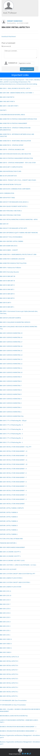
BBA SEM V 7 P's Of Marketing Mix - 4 (11, 429)
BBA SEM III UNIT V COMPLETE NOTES (11, 167)
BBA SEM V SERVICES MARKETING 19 (11, 333)
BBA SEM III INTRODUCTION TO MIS (10, 171)
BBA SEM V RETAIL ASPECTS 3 (9, 687)
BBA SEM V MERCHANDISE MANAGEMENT (12, 547)
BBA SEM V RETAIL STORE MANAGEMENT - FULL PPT (15, 447)
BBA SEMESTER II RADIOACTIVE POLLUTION (13, 263)
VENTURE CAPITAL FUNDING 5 (9, 517)
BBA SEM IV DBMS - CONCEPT (9, 250)
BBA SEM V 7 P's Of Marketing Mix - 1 (11, 442)
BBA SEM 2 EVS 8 (5, 609)
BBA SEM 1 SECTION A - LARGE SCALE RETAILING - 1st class (18, 565)
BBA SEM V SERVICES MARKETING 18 (11, 337)
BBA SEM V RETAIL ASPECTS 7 (9, 670)
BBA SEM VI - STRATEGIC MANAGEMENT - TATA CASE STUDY (18, 163)
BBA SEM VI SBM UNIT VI (7, 285)
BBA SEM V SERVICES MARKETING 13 (11, 359)
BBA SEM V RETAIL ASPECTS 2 (9, 692)
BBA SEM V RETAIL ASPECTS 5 (9, 679)
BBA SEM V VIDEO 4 (6, 639)
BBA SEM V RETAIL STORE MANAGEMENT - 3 (13, 495)
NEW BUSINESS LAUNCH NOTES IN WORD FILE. (14, 716)
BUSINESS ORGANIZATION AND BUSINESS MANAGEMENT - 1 (18, 727)
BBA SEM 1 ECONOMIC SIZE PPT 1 (10, 556)
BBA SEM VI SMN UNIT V (7, 289)
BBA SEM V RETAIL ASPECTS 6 (9, 674)
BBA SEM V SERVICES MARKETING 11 (11, 368)
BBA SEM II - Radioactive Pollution (10, 267)
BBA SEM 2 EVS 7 (5, 604)
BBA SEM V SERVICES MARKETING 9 (11, 377)
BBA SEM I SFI (4, 224)
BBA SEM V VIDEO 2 (6, 648)
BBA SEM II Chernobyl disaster (9, 272)
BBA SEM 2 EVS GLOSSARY (8, 569)
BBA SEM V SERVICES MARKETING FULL (12, 416)
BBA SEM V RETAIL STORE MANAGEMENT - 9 (13, 469)
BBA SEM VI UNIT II (5, 302)
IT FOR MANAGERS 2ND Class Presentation (13, 700)
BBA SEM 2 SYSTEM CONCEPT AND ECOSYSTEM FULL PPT (17, 574)
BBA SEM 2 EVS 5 (5, 617)
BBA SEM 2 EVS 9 (5, 600)
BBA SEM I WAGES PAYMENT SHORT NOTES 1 (14, 206)
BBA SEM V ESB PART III (7, 97)
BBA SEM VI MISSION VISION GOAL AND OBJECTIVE (15, 154)
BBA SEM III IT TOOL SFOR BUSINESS (11, 237)
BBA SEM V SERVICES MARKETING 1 (11, 412)
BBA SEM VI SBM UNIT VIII (7, 276)
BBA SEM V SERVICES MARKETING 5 (11, 394)
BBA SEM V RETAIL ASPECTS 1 (9, 696)
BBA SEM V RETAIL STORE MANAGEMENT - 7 (13, 477)
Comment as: (12, 63)
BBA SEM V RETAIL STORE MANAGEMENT (12, 504)
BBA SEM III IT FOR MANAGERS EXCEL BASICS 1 (14, 202)
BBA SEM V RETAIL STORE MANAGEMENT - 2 (13, 499)
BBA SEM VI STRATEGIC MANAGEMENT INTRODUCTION (16, 158)
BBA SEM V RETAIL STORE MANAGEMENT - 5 (13, 486)
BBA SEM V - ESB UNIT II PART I (9, 106)
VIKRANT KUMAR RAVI (14, 21)
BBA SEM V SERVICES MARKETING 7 (11, 385)
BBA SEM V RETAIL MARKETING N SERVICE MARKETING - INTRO (19, 219)
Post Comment (27, 69)
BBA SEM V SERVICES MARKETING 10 (11, 372)
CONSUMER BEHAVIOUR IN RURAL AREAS (12, 115)
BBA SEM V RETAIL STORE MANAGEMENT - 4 (13, 490)
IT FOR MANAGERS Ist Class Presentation (13, 705)
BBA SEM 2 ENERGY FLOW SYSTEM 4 (11, 578)
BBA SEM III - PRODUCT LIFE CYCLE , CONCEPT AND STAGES (18, 180)
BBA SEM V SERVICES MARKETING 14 (11, 355)
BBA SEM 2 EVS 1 (5, 635)
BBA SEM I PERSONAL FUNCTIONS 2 (11, 211)
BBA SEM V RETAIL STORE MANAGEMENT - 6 (13, 482)
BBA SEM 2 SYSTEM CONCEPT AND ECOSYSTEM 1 (15, 582)
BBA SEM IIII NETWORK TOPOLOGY (10, 184)
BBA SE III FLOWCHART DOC (8, 176)
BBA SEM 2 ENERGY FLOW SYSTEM (10, 587)
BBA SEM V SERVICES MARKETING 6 (11, 390)
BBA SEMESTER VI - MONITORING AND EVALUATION (15, 141)
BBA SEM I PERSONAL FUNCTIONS (10, 215)
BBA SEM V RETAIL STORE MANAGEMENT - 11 (13, 460)
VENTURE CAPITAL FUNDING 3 (9, 525)
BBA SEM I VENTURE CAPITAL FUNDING (11, 241)
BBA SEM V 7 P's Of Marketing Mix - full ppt (13, 420)
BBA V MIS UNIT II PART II (7, 101)
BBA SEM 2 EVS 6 (5, 613)
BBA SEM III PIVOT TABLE (7, 198)
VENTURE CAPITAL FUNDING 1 (9, 534)
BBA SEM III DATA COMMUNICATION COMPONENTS (15, 189)
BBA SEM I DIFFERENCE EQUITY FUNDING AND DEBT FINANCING (19, 233)
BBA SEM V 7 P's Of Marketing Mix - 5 (11, 425)
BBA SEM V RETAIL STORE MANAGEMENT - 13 (13, 451)
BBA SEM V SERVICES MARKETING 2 (11, 407)
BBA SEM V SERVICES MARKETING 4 (11, 399)
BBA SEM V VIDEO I (5, 652)
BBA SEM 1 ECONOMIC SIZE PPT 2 (10, 552)
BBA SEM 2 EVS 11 (5, 591)
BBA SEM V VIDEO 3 (6, 644)
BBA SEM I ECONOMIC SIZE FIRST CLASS (12, 560)
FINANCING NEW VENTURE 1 (8, 543)
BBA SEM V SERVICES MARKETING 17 (11, 342)
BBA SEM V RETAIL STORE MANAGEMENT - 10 (13, 464)
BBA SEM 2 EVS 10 (5, 595)
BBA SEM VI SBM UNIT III (7, 298)
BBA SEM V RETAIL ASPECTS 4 (9, 683)
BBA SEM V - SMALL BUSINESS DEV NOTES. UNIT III (15, 88)
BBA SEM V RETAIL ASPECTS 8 (9, 665)
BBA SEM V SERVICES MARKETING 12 (11, 364)
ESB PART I (3, 110)
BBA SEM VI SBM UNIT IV (7, 294)
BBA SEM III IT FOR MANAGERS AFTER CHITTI (13, 228)
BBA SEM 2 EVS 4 (5, 622)
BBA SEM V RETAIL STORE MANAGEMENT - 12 (13, 455)
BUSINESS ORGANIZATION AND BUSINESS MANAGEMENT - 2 (18, 731)
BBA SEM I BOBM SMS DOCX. (9, 246)
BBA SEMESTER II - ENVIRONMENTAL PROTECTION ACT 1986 (18, 254)
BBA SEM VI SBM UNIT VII (7, 281)
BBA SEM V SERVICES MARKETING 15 (11, 350)
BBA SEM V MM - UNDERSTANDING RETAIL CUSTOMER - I (17, 93)
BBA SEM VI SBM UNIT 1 (7, 307)
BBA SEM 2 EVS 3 (5, 626)
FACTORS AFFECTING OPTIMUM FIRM (11, 539)
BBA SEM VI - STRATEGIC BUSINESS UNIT (12, 149)
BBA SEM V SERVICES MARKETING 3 (11, 403)
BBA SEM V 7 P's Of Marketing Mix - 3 (11, 434)
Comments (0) (6, 46)
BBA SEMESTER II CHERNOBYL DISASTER (12, 259)
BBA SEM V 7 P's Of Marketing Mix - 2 (11, 438)
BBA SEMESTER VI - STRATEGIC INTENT (11, 145)
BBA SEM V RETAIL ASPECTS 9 (9, 661)
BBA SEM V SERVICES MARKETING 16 (11, 346)
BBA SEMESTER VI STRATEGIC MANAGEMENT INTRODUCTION (18, 119)
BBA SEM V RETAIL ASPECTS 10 (9, 657)
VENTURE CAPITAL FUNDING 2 (9, 530)
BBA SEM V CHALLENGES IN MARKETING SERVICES (15, 322)
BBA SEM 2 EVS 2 (5, 630)
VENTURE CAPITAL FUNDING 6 (9, 512)
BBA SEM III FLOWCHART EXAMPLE (10, 318)
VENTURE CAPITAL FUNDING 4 (9, 521)
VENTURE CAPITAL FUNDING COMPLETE (12, 508)
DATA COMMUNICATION (7, 193)
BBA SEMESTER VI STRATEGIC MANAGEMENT (13, 123)
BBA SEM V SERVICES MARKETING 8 (11, 381)
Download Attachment (9, 36)
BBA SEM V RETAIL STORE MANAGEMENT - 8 (13, 473)
